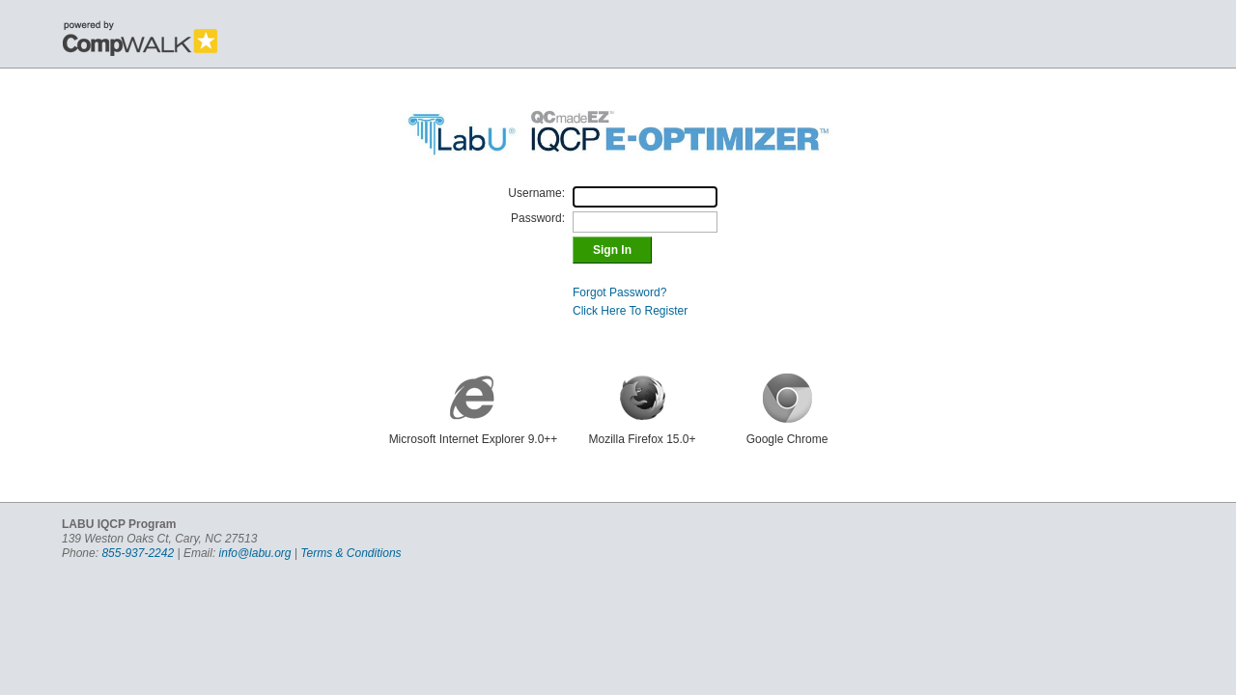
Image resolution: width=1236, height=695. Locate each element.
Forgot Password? (619, 292)
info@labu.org (255, 553)
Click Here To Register (630, 311)
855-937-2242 (137, 553)
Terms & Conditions (350, 553)
